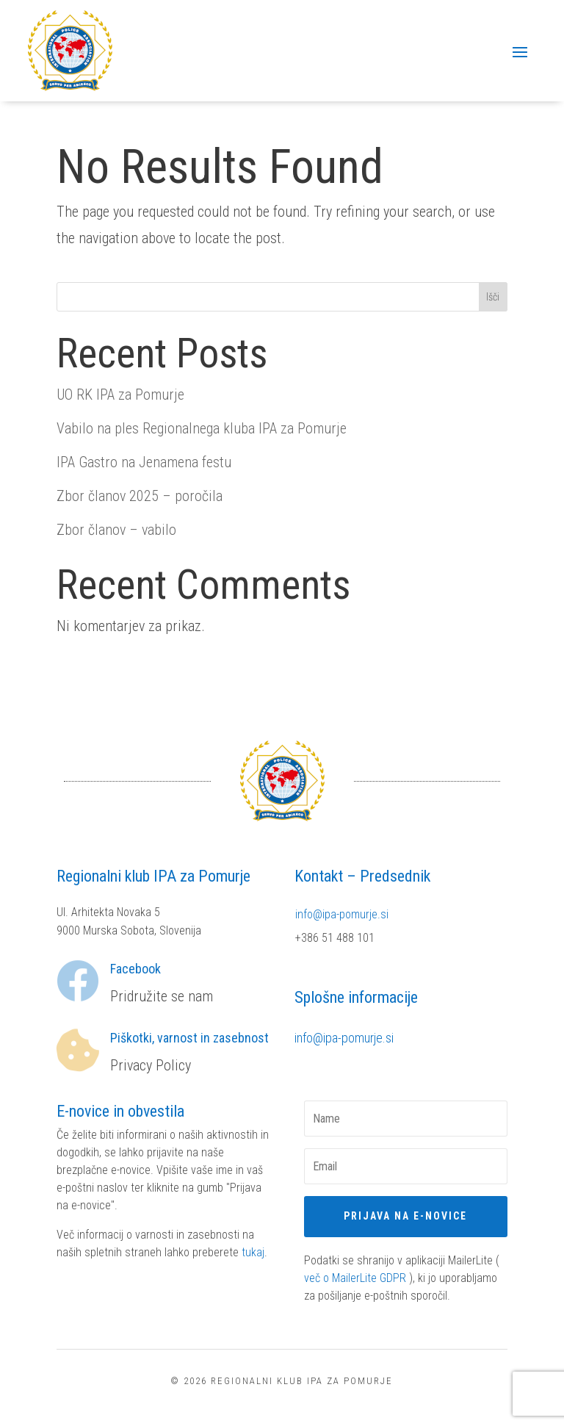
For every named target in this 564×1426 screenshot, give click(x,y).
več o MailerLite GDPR (355, 1278)
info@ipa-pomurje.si (341, 914)
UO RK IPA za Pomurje (120, 394)
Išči (492, 297)
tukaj (253, 1252)
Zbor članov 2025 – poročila (140, 496)
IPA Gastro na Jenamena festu (144, 462)
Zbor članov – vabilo (116, 530)
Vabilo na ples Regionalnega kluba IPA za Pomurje (202, 428)
